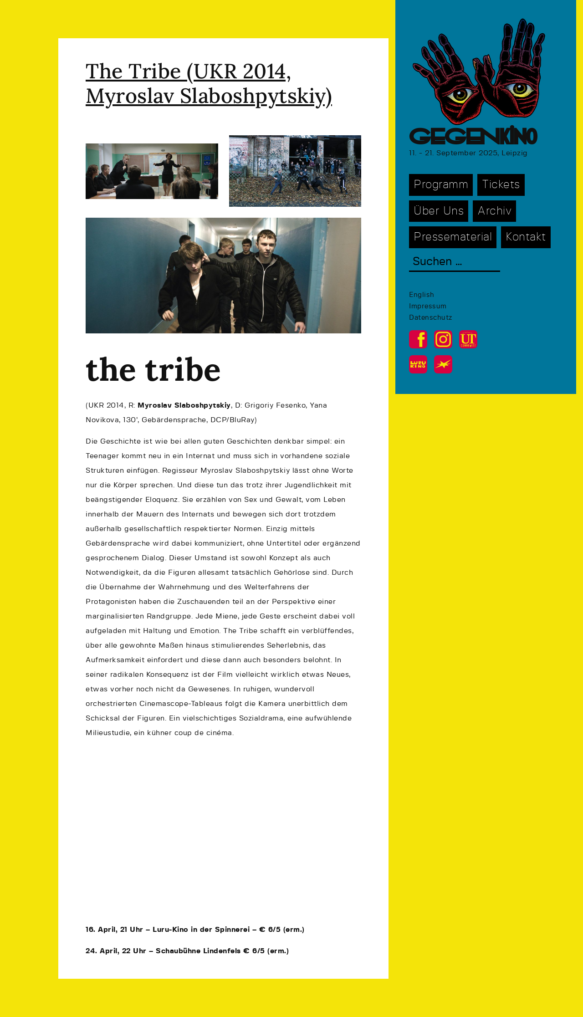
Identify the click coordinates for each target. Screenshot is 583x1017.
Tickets (501, 184)
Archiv (494, 211)
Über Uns (439, 211)
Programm (441, 184)
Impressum (428, 306)
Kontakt (526, 237)
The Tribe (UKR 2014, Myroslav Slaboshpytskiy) (209, 83)
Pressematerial (453, 237)
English (422, 294)
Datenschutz (430, 317)
